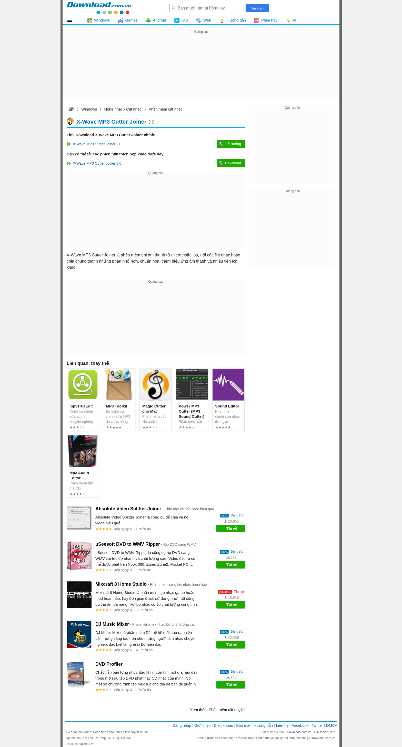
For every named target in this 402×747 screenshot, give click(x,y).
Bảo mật (243, 725)
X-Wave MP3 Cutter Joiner (111, 121)
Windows (89, 109)
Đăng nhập (182, 725)
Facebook (300, 725)
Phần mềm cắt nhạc (166, 109)
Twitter (317, 725)
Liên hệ (282, 725)
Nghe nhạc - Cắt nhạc (123, 109)
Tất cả (73, 20)
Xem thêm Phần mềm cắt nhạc (216, 710)
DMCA (331, 725)
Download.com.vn (71, 110)
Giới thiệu (202, 725)
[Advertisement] (201, 71)
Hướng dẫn (263, 725)
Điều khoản (223, 725)
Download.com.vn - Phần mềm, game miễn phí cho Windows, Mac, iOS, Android (99, 8)
